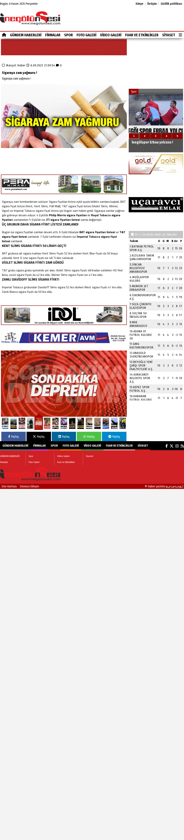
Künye (139, 3)
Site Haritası (9, 486)
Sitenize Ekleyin (29, 486)
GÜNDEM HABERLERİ (25, 35)
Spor (68, 35)
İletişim (152, 3)
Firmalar (52, 35)
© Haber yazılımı (164, 486)
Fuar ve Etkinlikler (141, 35)
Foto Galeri (86, 35)
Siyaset (168, 35)
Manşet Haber (15, 65)
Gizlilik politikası (171, 3)
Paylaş (13, 436)
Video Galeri (110, 35)
